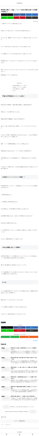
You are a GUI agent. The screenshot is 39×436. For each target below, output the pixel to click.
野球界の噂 (3, 322)
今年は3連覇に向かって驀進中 (18, 89)
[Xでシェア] (7, 14)
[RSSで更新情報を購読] (29, 337)
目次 (18, 83)
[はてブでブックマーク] (32, 14)
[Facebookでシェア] (19, 14)
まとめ (14, 90)
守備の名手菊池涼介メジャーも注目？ (20, 85)
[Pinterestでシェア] (19, 17)
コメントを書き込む (19, 421)
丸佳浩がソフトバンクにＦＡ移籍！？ (20, 87)
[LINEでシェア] (7, 17)
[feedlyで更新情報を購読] (10, 337)
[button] (32, 17)
